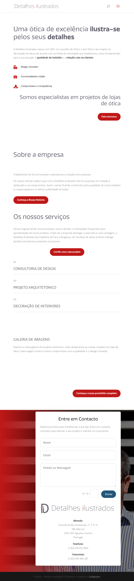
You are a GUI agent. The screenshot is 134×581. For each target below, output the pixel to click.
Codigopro (94, 576)
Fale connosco (109, 116)
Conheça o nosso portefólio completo (96, 393)
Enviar (108, 494)
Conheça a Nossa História (31, 199)
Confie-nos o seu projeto (67, 251)
